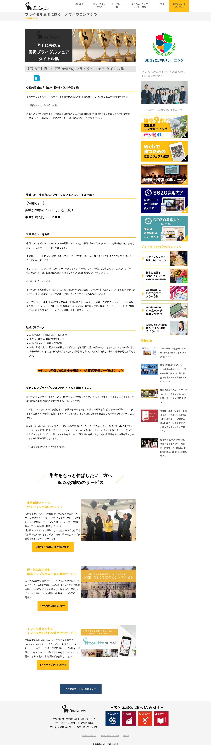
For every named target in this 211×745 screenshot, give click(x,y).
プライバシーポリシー (89, 737)
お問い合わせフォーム (179, 5)
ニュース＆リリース (99, 5)
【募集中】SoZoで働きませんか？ (164, 110)
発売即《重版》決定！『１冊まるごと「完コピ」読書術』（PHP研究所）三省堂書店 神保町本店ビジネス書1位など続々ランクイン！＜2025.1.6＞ (173, 421)
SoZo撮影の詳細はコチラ (52, 606)
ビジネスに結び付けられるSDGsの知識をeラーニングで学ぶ (163, 73)
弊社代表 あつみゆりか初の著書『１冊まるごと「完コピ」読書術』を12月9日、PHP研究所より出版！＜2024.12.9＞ (173, 448)
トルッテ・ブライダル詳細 (53, 665)
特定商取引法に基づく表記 (110, 737)
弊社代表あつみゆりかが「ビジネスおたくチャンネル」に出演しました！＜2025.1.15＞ (173, 396)
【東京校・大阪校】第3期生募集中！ (52, 547)
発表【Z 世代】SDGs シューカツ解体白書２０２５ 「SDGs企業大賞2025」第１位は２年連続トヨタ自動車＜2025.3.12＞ (173, 373)
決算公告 (126, 737)
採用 (162, 4)
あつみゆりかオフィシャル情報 (139, 5)
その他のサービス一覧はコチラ (80, 690)
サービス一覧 (117, 5)
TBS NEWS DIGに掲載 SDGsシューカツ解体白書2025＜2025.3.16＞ (173, 352)
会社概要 (79, 4)
